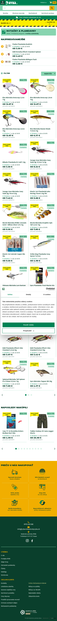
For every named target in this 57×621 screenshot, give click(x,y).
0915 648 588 (28, 523)
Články (3, 568)
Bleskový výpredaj (18, 13)
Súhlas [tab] (10, 294)
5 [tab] (27, 449)
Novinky (5, 13)
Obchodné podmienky (8, 565)
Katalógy (4, 572)
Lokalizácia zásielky (7, 586)
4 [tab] (24, 449)
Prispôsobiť (28, 331)
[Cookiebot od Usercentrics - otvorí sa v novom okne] (46, 289)
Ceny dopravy (5, 596)
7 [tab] (33, 449)
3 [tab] (31, 395)
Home (8, 33)
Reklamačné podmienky (8, 606)
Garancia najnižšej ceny (8, 590)
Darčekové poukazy (47, 13)
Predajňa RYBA (5, 559)
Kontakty (4, 583)
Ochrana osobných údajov (9, 603)
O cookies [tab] (47, 294)
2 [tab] (28, 395)
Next (54, 395)
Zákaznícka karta (34, 596)
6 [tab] (30, 449)
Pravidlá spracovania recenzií (10, 599)
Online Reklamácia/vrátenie (37, 583)
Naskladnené (33, 13)
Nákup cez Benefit (34, 590)
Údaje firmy (4, 562)
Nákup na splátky (34, 586)
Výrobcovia (4, 575)
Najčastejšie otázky (35, 593)
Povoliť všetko (28, 325)
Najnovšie (48, 74)
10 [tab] (41, 449)
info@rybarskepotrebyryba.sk (28, 528)
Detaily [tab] (28, 294)
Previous (2, 395)
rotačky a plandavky (32, 33)
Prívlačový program (17, 33)
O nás (3, 555)
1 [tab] (26, 395)
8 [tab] (35, 449)
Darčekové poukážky (7, 593)
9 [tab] (38, 449)
